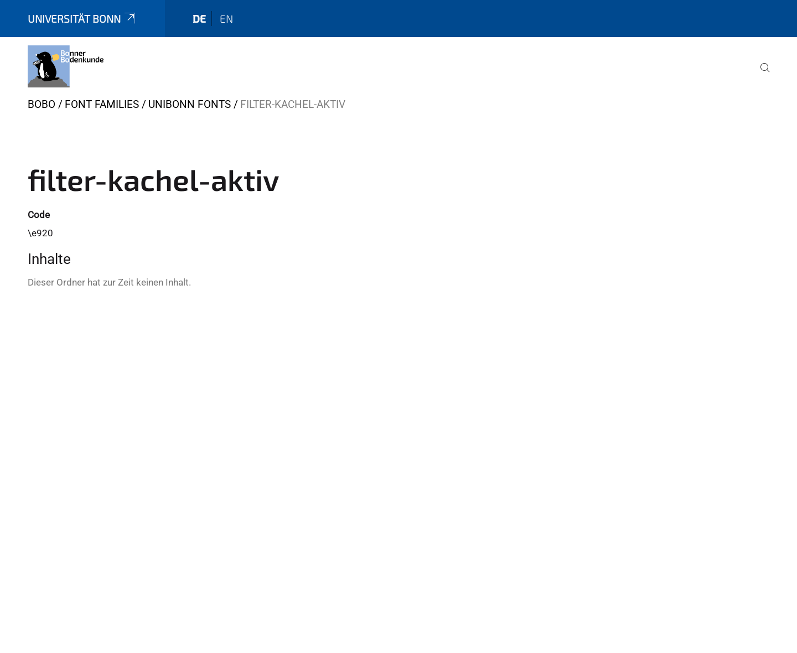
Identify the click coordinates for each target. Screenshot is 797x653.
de (199, 18)
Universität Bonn (82, 18)
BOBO (41, 104)
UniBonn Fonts (189, 104)
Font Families (102, 104)
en (226, 18)
